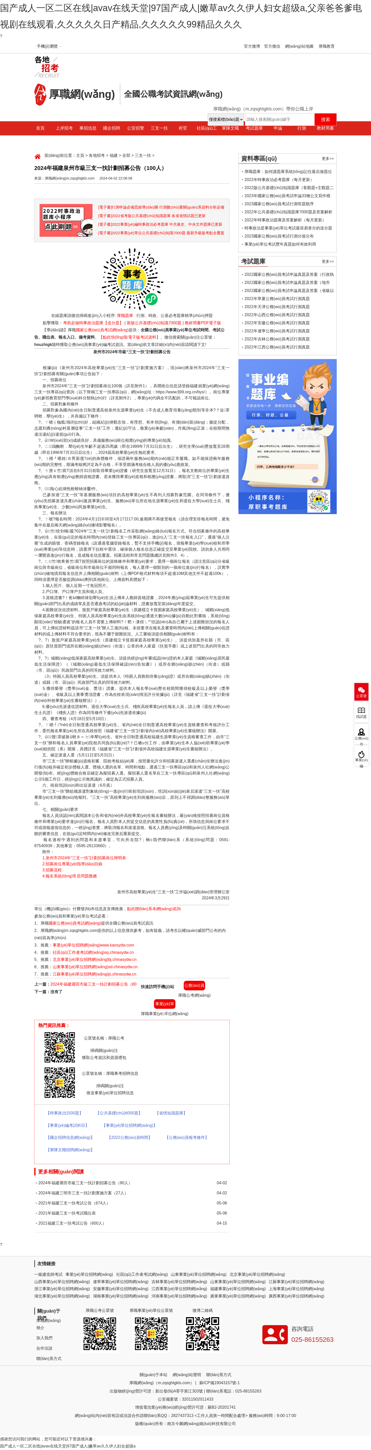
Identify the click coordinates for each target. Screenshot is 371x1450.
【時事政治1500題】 (64, 1113)
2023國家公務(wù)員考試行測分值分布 (279, 236)
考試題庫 (254, 128)
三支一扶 (159, 128)
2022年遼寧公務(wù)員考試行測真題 (277, 331)
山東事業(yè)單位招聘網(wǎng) (199, 1274)
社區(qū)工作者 (207, 135)
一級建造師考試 (48, 1274)
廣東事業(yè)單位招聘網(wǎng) (238, 1296)
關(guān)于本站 (153, 1375)
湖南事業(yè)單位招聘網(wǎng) (121, 1296)
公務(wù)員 (194, 985)
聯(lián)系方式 (48, 1358)
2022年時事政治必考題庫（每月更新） (279, 179)
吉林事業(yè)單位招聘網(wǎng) (179, 1282)
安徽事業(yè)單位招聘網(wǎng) (121, 1289)
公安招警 (135, 128)
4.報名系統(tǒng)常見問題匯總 (69, 876)
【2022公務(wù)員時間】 (129, 1137)
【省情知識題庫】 (171, 1113)
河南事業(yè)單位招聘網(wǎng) (179, 1296)
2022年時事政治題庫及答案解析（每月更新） (285, 220)
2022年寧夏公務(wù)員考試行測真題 (277, 299)
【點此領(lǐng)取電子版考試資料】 (129, 337)
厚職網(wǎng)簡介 (48, 1324)
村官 (183, 128)
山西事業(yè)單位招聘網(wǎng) (62, 1282)
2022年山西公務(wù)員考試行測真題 (277, 315)
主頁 (80, 155)
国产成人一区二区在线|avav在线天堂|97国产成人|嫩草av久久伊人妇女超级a (68, 1446)
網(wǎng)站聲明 (187, 1375)
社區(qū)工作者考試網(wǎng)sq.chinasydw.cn (93, 952)
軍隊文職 (230, 128)
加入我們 (44, 1338)
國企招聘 (111, 128)
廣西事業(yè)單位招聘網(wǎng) (296, 1296)
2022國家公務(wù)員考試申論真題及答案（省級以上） (289, 291)
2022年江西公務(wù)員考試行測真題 (277, 347)
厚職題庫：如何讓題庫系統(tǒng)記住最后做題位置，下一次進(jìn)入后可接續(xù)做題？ (288, 172)
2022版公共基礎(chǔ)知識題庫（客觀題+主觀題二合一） (289, 189)
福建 (114, 155)
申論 (278, 128)
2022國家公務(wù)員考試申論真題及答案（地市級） (287, 283)
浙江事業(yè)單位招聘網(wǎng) (62, 1289)
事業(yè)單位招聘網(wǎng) (89, 1274)
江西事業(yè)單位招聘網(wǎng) (179, 1289)
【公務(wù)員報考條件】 (187, 1137)
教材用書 (325, 128)
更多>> (328, 158)
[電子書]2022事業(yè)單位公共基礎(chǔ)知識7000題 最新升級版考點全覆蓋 (161, 233)
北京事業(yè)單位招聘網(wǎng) (257, 1274)
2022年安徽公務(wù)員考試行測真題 (277, 323)
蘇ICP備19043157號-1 (219, 1383)
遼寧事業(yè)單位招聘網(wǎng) (121, 1282)
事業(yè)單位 (164, 1005)
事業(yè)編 (361, 762)
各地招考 (97, 155)
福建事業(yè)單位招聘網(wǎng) (238, 1289)
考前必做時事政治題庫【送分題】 (93, 323)
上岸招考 (64, 128)
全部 (126, 155)
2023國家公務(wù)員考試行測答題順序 (279, 204)
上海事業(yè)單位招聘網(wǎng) (296, 1289)
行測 (301, 128)
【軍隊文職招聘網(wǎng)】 (70, 1150)
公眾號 (361, 696)
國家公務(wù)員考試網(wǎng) (102, 330)
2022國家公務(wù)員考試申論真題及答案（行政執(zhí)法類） (289, 275)
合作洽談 (44, 1348)
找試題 (361, 717)
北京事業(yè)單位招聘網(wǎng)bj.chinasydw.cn (95, 959)
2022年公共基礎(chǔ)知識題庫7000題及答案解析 (288, 212)
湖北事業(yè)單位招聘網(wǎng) (62, 1296)
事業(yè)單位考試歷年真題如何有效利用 (280, 244)
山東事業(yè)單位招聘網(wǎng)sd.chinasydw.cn (95, 967)
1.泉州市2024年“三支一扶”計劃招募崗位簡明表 (84, 858)
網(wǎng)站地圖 (299, 46)
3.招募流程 (52, 870)
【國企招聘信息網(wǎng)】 (70, 1137)
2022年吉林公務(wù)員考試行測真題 (277, 339)
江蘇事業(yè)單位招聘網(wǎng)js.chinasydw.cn (94, 974)
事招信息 (88, 128)
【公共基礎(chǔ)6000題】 (119, 1113)
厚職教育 (327, 46)
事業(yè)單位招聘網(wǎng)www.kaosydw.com (93, 945)
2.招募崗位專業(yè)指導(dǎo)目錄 (72, 864)
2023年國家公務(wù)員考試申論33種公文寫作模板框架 (287, 197)
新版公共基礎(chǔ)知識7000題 (154, 323)
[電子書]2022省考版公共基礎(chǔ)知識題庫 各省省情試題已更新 (152, 216)
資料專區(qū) (259, 158)
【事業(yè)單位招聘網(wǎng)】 (130, 1125)
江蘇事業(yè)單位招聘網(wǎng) (296, 1282)
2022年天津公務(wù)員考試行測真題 (277, 307)
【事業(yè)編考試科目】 (67, 1125)
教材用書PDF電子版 (203, 323)
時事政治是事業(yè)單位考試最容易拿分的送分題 (288, 228)
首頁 (40, 128)
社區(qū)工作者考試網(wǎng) (142, 1274)
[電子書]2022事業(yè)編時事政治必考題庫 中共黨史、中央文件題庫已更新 (160, 224)
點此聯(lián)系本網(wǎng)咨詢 (154, 909)
